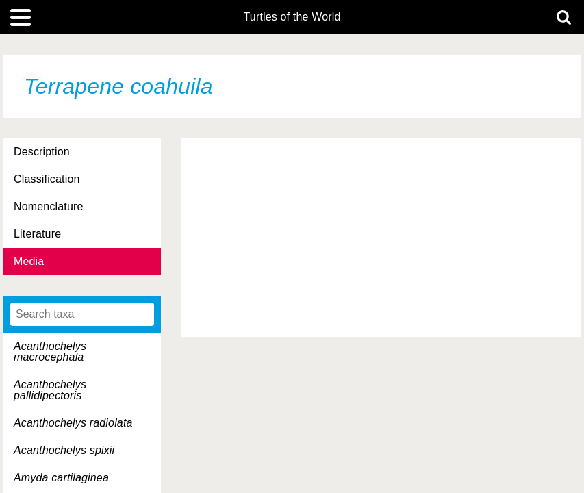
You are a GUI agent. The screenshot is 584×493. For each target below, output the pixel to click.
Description (42, 151)
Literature (37, 234)
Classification (47, 179)
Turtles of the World (292, 17)
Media (29, 261)
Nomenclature (49, 206)
